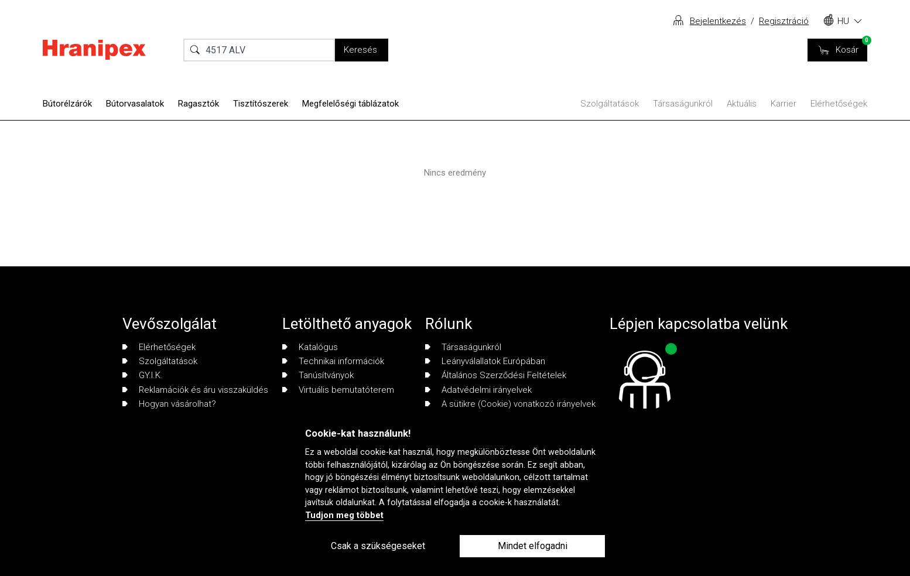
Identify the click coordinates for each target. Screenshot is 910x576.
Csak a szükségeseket (378, 545)
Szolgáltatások (609, 103)
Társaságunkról (683, 103)
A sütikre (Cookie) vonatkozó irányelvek (510, 404)
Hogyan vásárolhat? (169, 404)
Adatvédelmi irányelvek (478, 390)
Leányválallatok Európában (485, 361)
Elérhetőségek (838, 103)
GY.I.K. (142, 375)
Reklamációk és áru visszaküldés (195, 390)
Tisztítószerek (260, 103)
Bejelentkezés (718, 21)
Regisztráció (784, 21)
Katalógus (310, 347)
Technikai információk (333, 361)
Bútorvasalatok (135, 103)
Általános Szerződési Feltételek (495, 375)
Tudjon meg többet (344, 515)
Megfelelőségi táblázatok (350, 103)
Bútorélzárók (67, 103)
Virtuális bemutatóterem (338, 390)
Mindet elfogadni (532, 545)
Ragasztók (198, 103)
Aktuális (742, 103)
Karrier (783, 103)
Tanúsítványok (318, 375)
